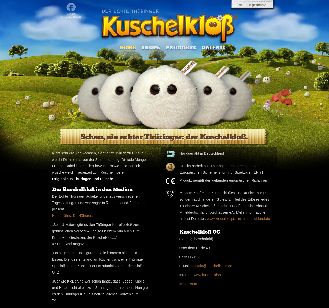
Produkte (181, 47)
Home (127, 47)
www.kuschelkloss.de (210, 275)
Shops (151, 47)
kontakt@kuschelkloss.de (211, 266)
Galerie (213, 47)
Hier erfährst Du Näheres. (72, 216)
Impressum (188, 284)
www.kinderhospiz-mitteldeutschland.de (238, 219)
